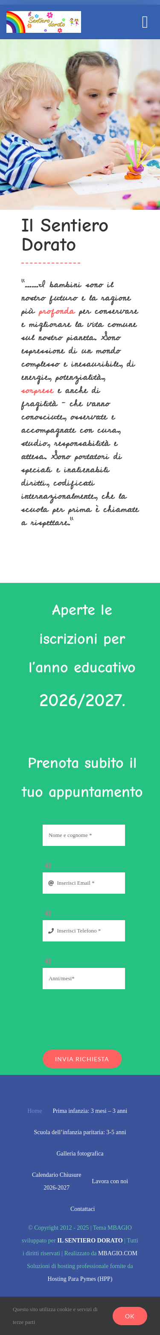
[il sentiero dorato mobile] (43, 14)
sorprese (37, 390)
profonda (55, 311)
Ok (130, 1316)
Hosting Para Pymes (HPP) (79, 1279)
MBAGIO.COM (117, 1253)
